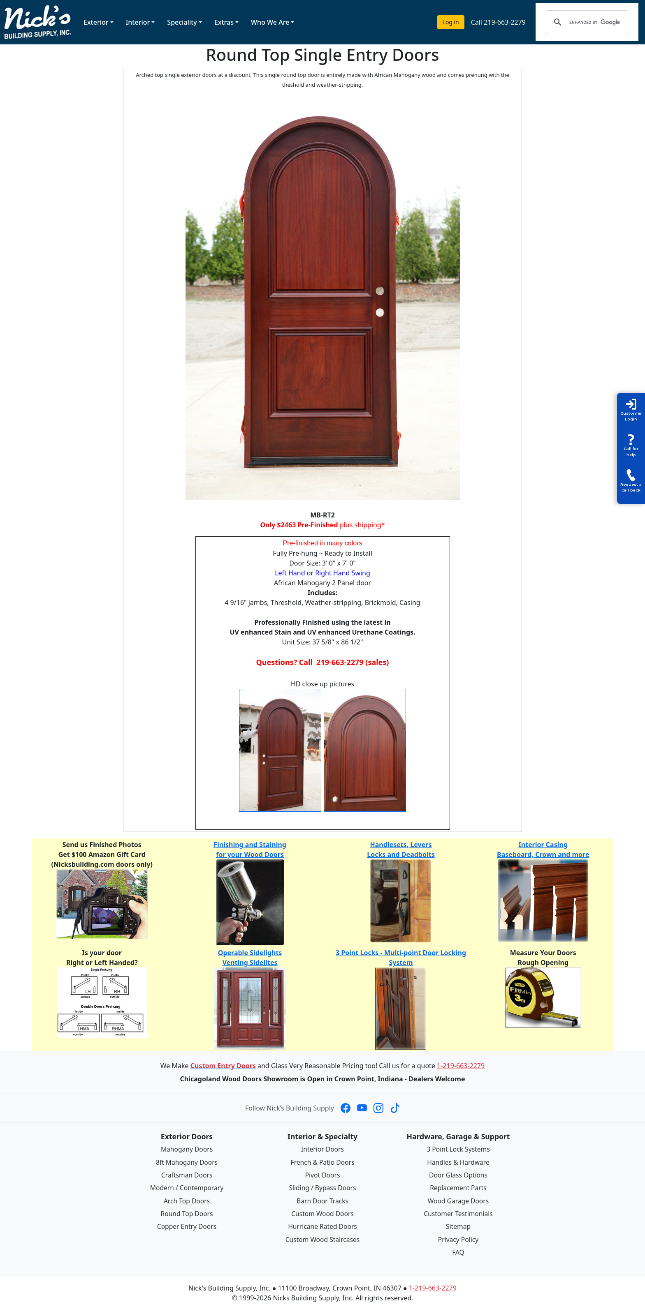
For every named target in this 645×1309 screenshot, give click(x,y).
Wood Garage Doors (458, 1200)
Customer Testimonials (458, 1212)
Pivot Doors (323, 1174)
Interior (138, 22)
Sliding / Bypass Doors (322, 1187)
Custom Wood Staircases (322, 1238)
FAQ (458, 1250)
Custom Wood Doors (322, 1212)
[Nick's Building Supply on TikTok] (395, 1108)
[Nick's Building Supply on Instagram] (378, 1108)
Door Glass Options (458, 1174)
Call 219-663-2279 (498, 22)
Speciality (182, 22)
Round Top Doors (186, 1212)
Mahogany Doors (186, 1149)
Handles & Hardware (458, 1161)
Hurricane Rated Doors (322, 1225)
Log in (451, 22)
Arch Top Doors (186, 1200)
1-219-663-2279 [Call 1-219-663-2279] (461, 1065)
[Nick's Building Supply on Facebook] (345, 1108)
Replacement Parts (458, 1187)
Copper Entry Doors (186, 1225)
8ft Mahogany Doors (186, 1161)
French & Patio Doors (322, 1161)
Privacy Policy (458, 1238)
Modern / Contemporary (187, 1187)
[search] (595, 22)
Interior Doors (323, 1149)
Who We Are (270, 22)
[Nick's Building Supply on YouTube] (362, 1108)
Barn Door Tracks (322, 1200)
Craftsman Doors (186, 1174)
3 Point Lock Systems (458, 1149)
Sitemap (458, 1225)
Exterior (96, 22)
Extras (224, 22)
